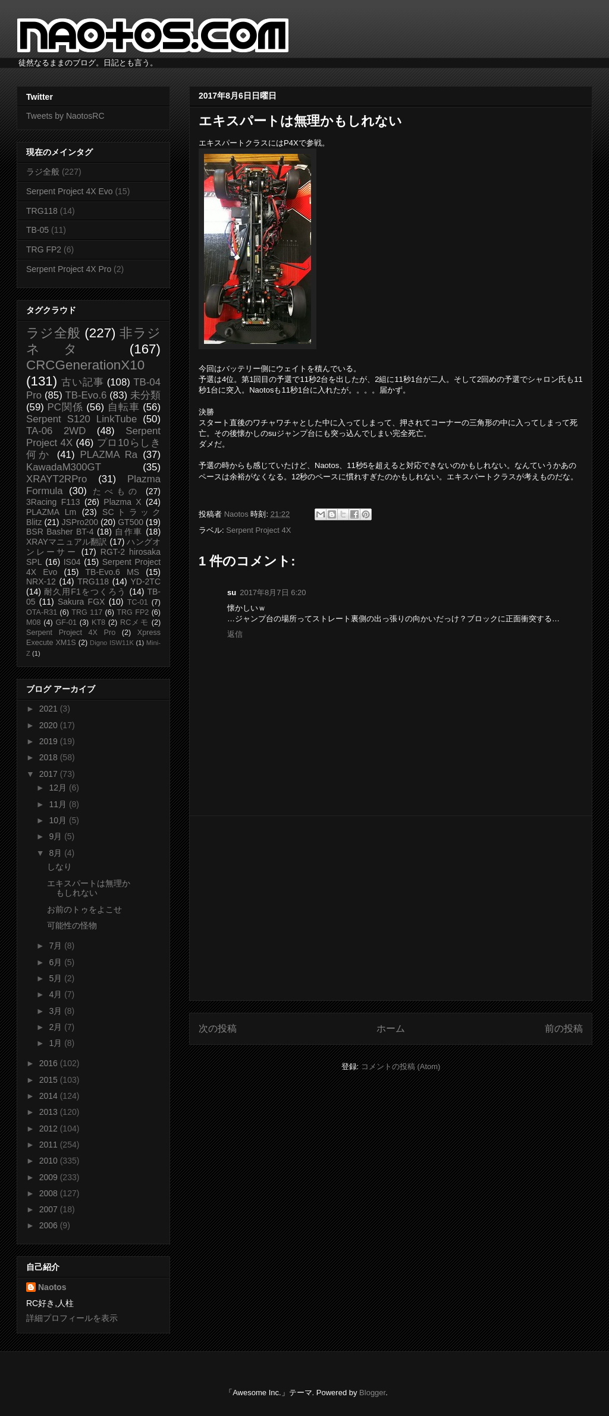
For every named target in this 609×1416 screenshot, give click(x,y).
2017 (49, 774)
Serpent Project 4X (258, 530)
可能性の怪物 (72, 925)
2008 (49, 1193)
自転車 (124, 407)
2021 (49, 708)
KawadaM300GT (63, 467)
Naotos (52, 1287)
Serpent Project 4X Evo (69, 191)
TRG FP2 (43, 249)
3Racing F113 (53, 502)
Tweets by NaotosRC (65, 116)
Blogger (372, 1392)
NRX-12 (41, 581)
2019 (49, 741)
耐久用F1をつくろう (85, 591)
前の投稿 (564, 1028)
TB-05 (37, 230)
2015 (49, 1080)
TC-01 (137, 602)
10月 (58, 820)
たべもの (116, 491)
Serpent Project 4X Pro (68, 269)
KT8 (98, 622)
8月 (56, 853)
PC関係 (65, 407)
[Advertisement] (391, 908)
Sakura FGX (81, 601)
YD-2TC (145, 581)
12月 (58, 787)
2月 (56, 1027)
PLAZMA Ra (109, 454)
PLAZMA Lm (51, 512)
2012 (49, 1128)
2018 (49, 757)
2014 (49, 1096)
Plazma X (122, 502)
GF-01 (66, 622)
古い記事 (82, 382)
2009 (49, 1177)
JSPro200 (80, 522)
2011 (49, 1144)
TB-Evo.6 (86, 395)
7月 (56, 945)
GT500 (130, 522)
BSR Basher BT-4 (60, 531)
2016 (49, 1063)
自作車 (129, 531)
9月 (56, 836)
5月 (56, 978)
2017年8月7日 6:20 (273, 592)
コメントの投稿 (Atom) (401, 1066)
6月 (56, 962)
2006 (49, 1225)
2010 (49, 1160)
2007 (49, 1209)
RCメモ (134, 622)
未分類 (145, 395)
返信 (235, 634)
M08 (33, 622)
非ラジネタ (93, 340)
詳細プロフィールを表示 (72, 1318)
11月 (58, 804)
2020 (49, 725)
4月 (56, 994)
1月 (56, 1043)
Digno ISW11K (112, 642)
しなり (59, 866)
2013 (49, 1112)
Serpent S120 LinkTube (81, 419)
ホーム (390, 1028)
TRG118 (42, 211)
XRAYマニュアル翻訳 (66, 541)
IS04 (72, 562)
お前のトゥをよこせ (84, 909)
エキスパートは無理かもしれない (88, 888)
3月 (56, 1011)
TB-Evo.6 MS (112, 572)
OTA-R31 (41, 612)
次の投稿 (218, 1028)
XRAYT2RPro (56, 479)
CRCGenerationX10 (85, 365)
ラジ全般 (42, 171)
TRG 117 (86, 612)
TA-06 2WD (56, 431)
